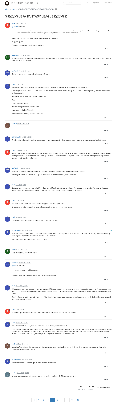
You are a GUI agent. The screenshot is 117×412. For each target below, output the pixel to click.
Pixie (13, 249)
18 (78, 400)
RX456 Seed (16, 137)
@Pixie (14, 266)
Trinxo (14, 150)
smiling (14, 373)
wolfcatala (15, 71)
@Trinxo (15, 27)
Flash (13, 84)
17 (72, 400)
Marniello (15, 55)
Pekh (13, 23)
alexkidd (14, 124)
